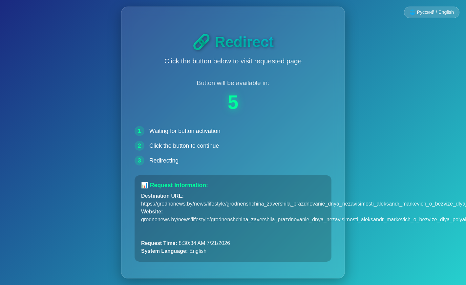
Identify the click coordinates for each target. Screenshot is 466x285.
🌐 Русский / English (432, 12)
